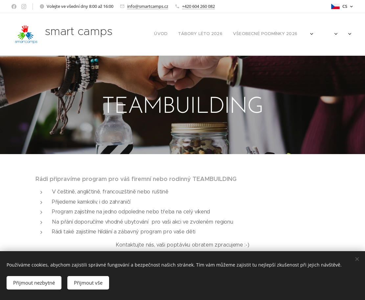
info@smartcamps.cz (147, 6)
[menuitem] (264, 34)
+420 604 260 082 (198, 6)
